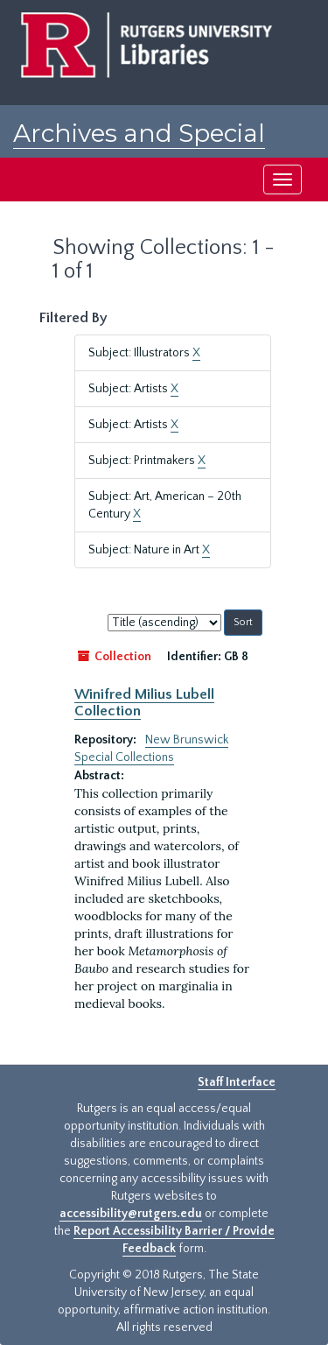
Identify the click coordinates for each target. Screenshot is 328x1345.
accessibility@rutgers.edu (130, 1214)
